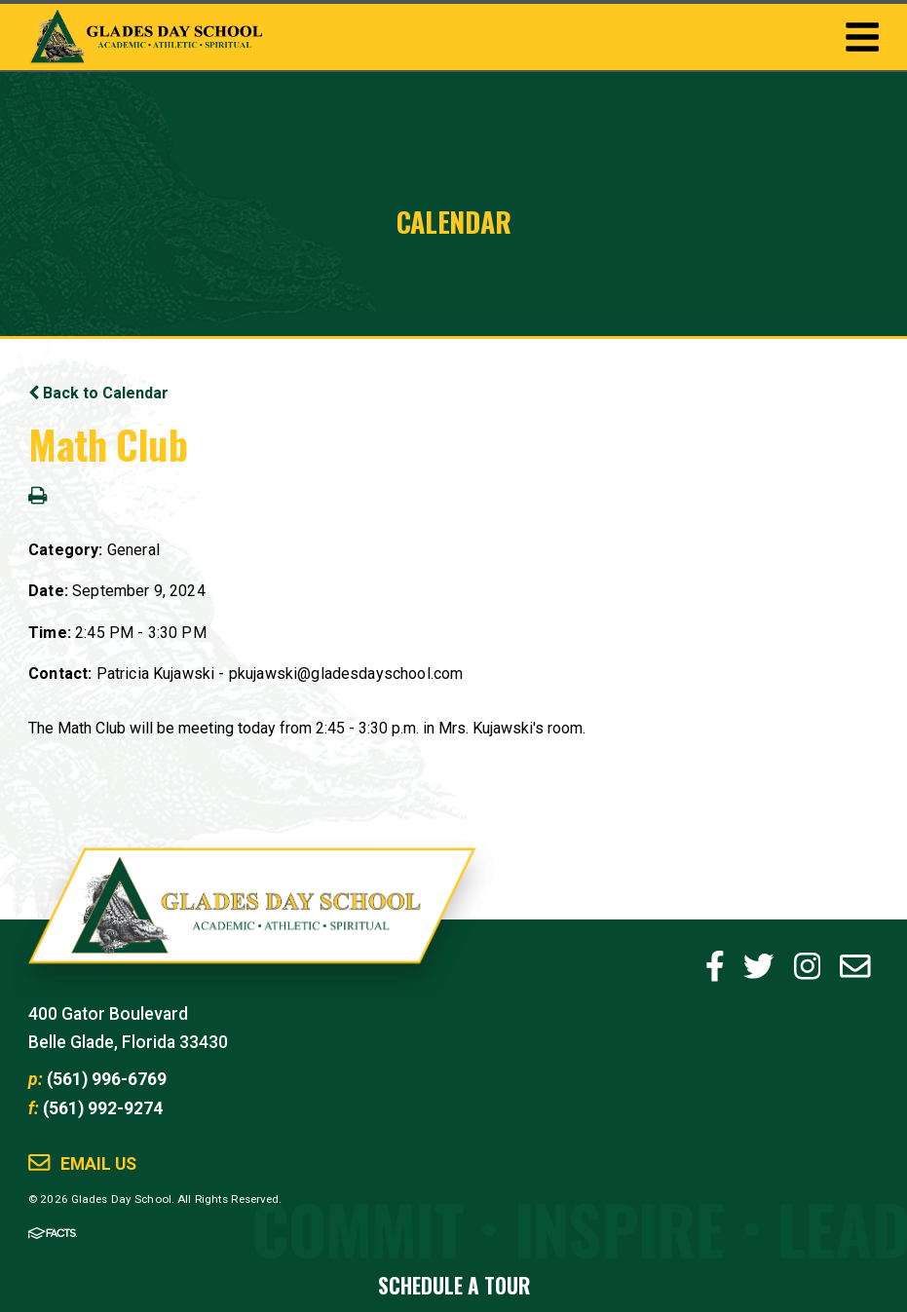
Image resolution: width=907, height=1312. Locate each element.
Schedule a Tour (454, 1285)
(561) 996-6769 (107, 1079)
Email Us (98, 1164)
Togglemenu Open (862, 37)
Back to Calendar (98, 393)
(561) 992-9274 (103, 1108)
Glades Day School (252, 920)
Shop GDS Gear (787, 1104)
